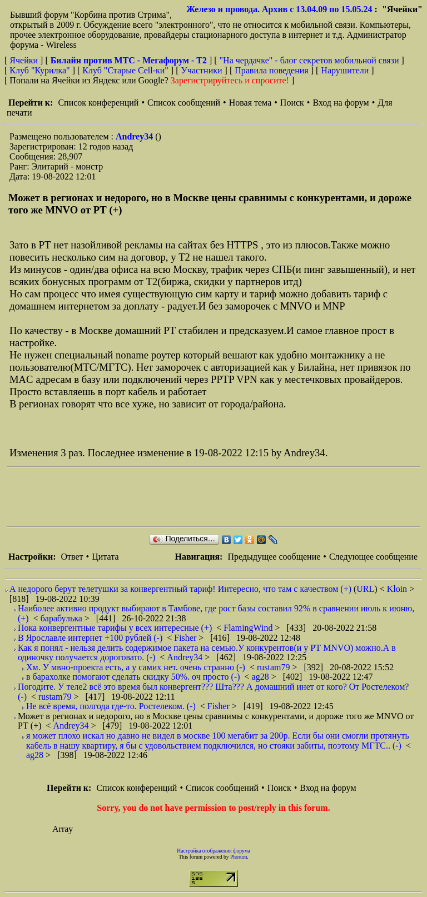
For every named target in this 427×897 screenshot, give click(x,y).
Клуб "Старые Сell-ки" (125, 70)
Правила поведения (272, 70)
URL (365, 589)
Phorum (238, 857)
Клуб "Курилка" (39, 70)
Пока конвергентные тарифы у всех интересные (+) (115, 627)
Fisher (186, 637)
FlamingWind (249, 627)
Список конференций (98, 102)
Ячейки (24, 60)
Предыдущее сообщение (273, 556)
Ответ (72, 556)
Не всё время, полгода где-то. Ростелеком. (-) (111, 706)
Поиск (292, 102)
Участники (201, 70)
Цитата (105, 556)
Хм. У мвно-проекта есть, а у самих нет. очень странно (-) (135, 667)
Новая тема (250, 102)
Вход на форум (340, 102)
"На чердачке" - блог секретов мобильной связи (309, 60)
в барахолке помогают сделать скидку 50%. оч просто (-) (133, 676)
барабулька (63, 618)
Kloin (398, 589)
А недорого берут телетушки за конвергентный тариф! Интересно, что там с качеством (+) (180, 589)
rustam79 (274, 667)
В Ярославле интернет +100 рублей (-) (90, 637)
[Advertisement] (209, 497)
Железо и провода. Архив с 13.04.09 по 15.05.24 (279, 9)
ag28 (261, 676)
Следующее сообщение (373, 556)
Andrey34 (135, 136)
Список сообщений (183, 102)
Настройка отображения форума (213, 851)
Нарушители (345, 70)
